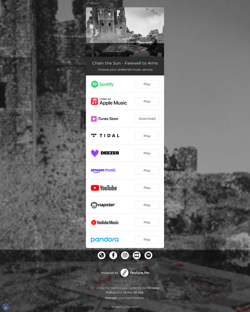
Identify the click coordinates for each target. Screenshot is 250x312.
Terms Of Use (133, 292)
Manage (111, 298)
